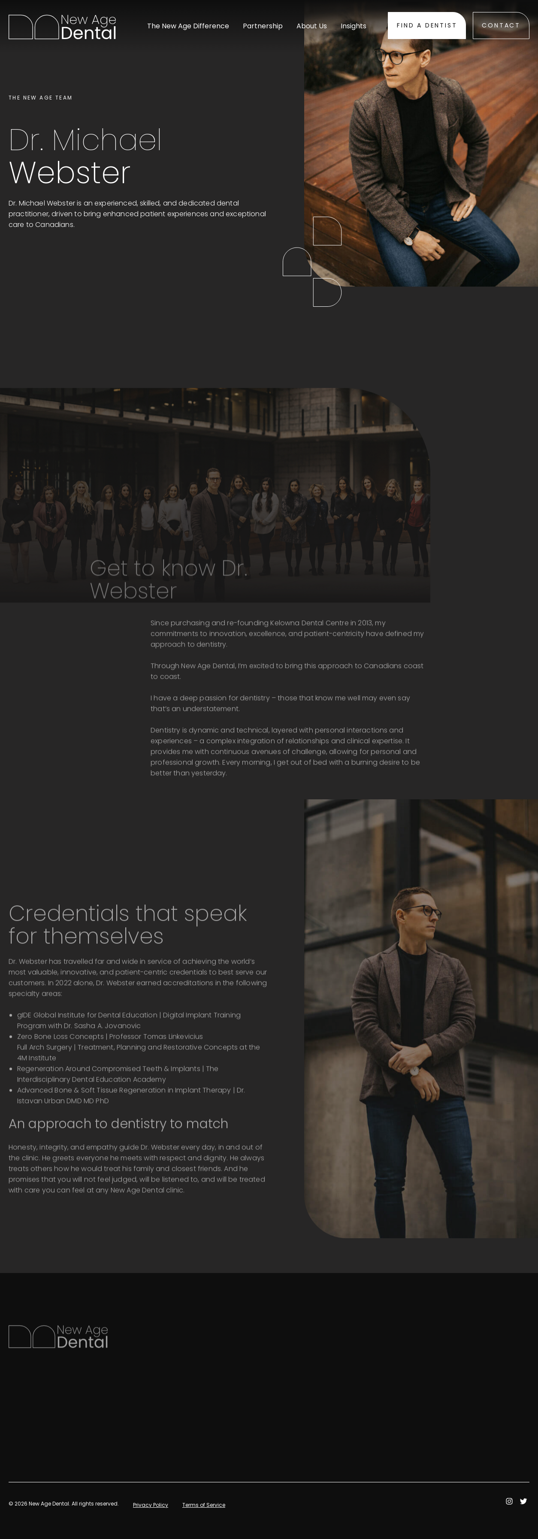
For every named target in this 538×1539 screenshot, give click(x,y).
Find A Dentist (427, 25)
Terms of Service (203, 1505)
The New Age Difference (188, 26)
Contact (501, 25)
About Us (311, 26)
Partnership (263, 26)
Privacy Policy (150, 1505)
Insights (353, 26)
